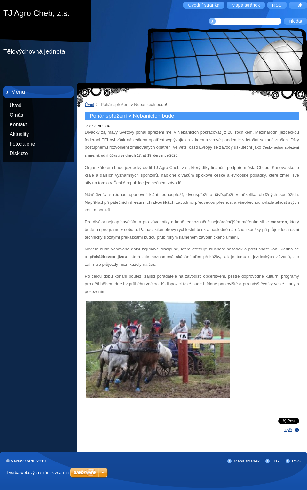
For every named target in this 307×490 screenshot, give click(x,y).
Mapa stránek (246, 461)
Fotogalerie (22, 143)
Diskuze (19, 153)
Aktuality (19, 134)
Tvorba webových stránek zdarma (37, 472)
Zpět (288, 429)
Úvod (15, 105)
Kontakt (18, 124)
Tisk (275, 461)
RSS (296, 461)
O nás (16, 115)
